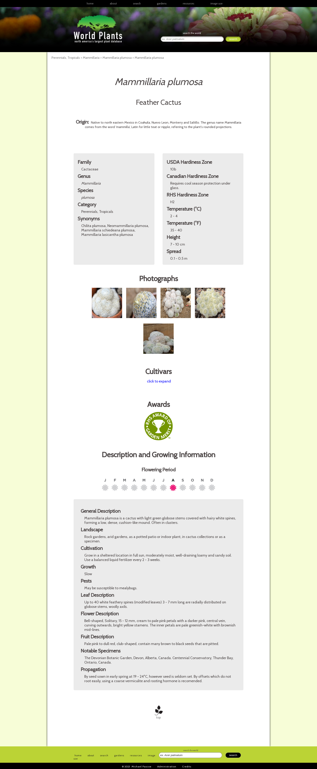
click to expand (159, 381)
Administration (166, 766)
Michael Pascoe (141, 766)
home (90, 3)
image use (216, 3)
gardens (162, 3)
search (137, 3)
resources (136, 755)
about (113, 3)
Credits (186, 766)
